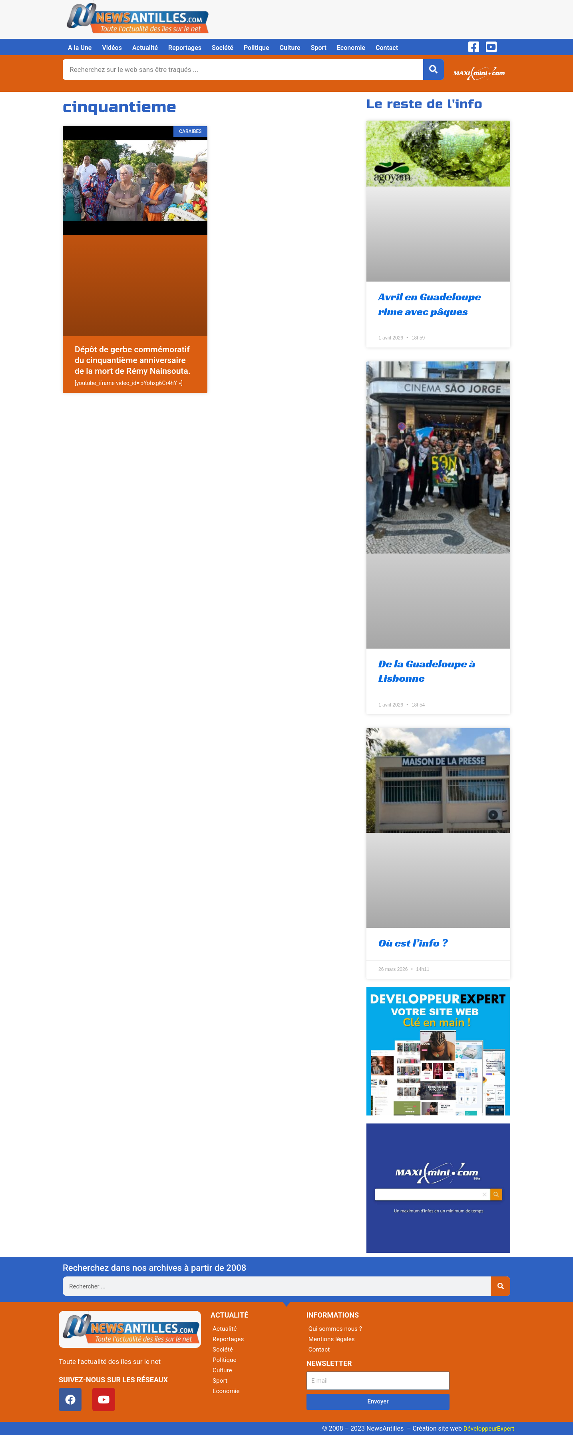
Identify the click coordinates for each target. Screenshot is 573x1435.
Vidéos (111, 48)
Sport (318, 48)
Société (222, 48)
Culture (290, 48)
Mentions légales (332, 1339)
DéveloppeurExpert (487, 1428)
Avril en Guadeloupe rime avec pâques (429, 304)
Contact (387, 48)
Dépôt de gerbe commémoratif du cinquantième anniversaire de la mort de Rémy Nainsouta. (133, 360)
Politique (256, 48)
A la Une (80, 48)
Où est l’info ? (413, 943)
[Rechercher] (433, 69)
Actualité (145, 48)
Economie (351, 48)
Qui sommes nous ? (336, 1328)
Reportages (184, 48)
